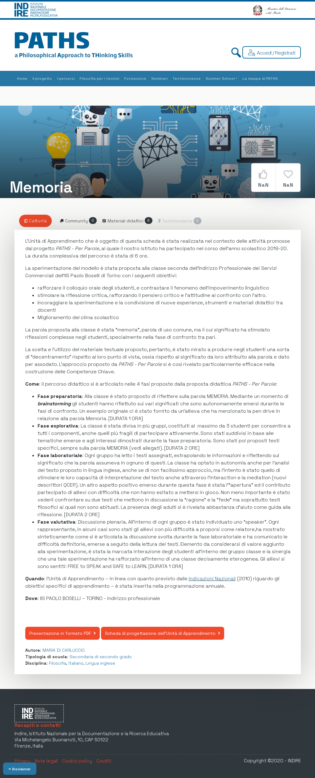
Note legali (46, 761)
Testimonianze (186, 78)
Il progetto (42, 78)
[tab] (35, 221)
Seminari (159, 78)
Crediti (103, 761)
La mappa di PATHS (260, 78)
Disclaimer (20, 769)
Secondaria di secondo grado (101, 656)
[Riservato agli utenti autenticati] (176, 221)
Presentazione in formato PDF (62, 633)
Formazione (135, 78)
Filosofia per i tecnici (99, 78)
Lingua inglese (100, 663)
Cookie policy (77, 761)
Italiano (75, 663)
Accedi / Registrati (276, 53)
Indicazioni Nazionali (212, 578)
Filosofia (57, 663)
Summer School (220, 78)
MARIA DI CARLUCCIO (63, 650)
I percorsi (66, 78)
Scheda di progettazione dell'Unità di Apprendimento (162, 633)
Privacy (22, 761)
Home (22, 78)
